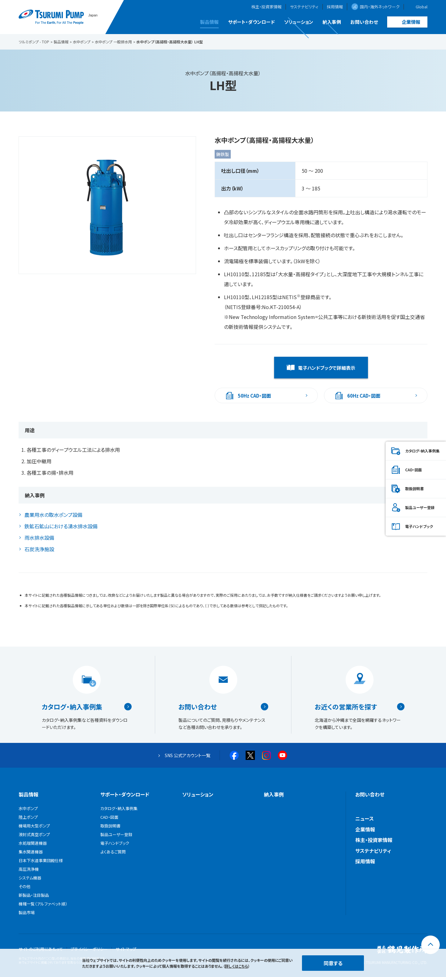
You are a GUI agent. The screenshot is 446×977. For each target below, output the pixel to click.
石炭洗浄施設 (39, 549)
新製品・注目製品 (34, 895)
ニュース (364, 818)
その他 (24, 886)
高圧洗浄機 (29, 869)
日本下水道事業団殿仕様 (41, 860)
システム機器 (30, 878)
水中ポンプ (28, 808)
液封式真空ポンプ (34, 834)
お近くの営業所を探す (346, 706)
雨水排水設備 (39, 537)
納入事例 (331, 22)
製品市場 (27, 912)
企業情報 (411, 22)
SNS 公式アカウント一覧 (187, 755)
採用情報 (335, 7)
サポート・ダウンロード (251, 22)
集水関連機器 (31, 852)
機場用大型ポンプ (34, 826)
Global (421, 7)
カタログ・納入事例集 (72, 706)
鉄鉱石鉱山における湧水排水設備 (61, 526)
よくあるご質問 (113, 852)
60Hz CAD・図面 (363, 395)
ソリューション (298, 22)
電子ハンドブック (419, 526)
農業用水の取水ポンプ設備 (53, 514)
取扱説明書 (414, 488)
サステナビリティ (304, 7)
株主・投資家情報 (266, 7)
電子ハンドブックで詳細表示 (326, 367)
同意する (333, 963)
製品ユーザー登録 (420, 507)
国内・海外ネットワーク (380, 7)
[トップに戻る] (430, 945)
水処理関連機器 (33, 843)
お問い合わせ (364, 22)
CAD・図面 (413, 469)
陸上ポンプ (28, 817)
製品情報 (209, 22)
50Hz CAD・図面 (254, 395)
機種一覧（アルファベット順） (43, 904)
